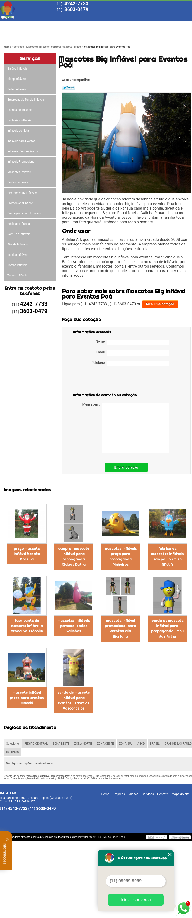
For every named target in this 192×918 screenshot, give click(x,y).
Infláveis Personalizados (23, 151)
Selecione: (12, 743)
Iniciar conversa (136, 899)
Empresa (51, 24)
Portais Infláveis (18, 182)
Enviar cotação (126, 467)
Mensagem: (125, 428)
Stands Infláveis (17, 244)
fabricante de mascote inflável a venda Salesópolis (27, 625)
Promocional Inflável (20, 203)
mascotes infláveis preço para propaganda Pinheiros (120, 556)
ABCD (141, 743)
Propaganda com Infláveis (24, 213)
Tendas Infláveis (18, 255)
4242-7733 (76, 3)
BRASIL (155, 743)
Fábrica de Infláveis (20, 110)
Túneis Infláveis (17, 275)
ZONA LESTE (61, 743)
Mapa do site (181, 794)
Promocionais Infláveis (22, 192)
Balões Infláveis (17, 68)
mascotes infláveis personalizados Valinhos (73, 625)
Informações (6, 850)
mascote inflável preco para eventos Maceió (27, 697)
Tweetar (68, 87)
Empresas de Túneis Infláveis (26, 99)
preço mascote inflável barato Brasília (27, 553)
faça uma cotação (160, 304)
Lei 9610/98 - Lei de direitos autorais (102, 778)
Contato (17, 34)
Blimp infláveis (17, 79)
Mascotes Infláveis (19, 172)
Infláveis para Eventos (21, 141)
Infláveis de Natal (18, 130)
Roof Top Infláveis (19, 234)
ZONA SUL (125, 743)
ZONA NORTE (83, 743)
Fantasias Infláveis (19, 120)
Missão (85, 24)
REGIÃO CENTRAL (36, 743)
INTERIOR (12, 751)
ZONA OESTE (105, 743)
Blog (153, 24)
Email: (132, 353)
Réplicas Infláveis (19, 223)
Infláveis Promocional (21, 161)
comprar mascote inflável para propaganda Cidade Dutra (73, 556)
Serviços (119, 24)
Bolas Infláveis (17, 89)
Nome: (132, 342)
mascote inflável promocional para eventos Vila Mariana (120, 628)
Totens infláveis (17, 265)
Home (17, 24)
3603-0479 (76, 9)
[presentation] (103, 380)
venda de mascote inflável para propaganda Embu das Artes (167, 628)
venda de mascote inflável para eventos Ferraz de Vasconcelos (74, 700)
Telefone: (130, 363)
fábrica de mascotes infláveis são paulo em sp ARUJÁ (167, 556)
